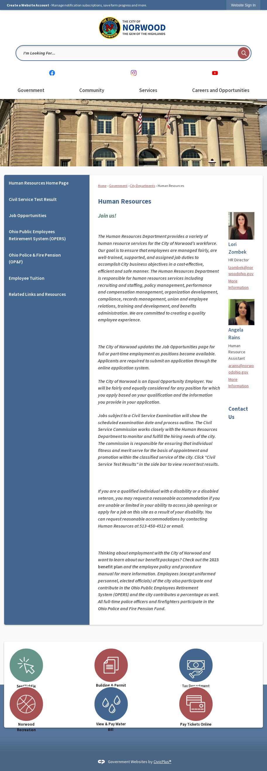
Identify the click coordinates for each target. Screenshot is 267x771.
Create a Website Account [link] (28, 5)
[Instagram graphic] (134, 72)
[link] (243, 5)
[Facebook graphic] (52, 72)
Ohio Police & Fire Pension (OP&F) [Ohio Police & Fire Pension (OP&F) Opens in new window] (35, 258)
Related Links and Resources (37, 294)
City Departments (142, 186)
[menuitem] (31, 90)
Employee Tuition (26, 278)
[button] (243, 53)
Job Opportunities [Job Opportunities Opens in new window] (27, 215)
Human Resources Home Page (38, 183)
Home (102, 186)
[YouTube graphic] (215, 72)
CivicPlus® (162, 761)
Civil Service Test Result (33, 199)
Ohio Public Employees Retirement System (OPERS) (37, 234)
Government (118, 186)
